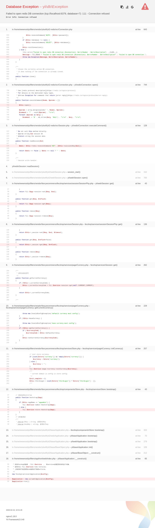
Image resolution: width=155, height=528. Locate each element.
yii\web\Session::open (77, 178)
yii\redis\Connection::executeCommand (88, 126)
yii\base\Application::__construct (71, 459)
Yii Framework (12, 520)
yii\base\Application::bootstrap (83, 436)
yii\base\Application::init (81, 447)
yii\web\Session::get (103, 183)
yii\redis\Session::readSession (25, 166)
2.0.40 (21, 520)
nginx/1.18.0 (11, 516)
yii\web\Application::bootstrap (83, 441)
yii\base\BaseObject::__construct (85, 453)
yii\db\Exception (55, 7)
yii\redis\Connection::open (85, 85)
